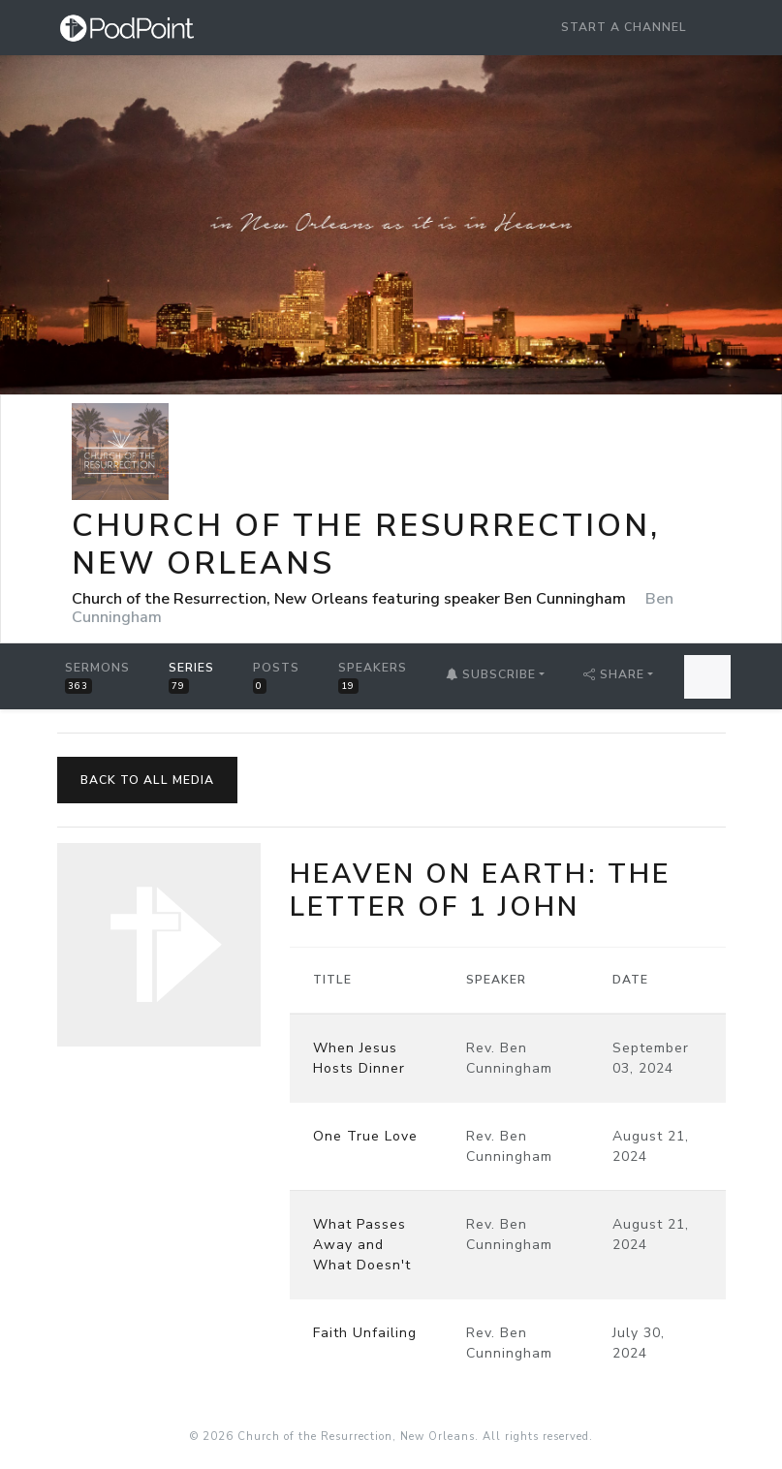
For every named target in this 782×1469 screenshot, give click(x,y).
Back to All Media (147, 780)
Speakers (372, 677)
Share (613, 674)
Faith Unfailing (365, 1333)
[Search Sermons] (707, 677)
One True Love (365, 1136)
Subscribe (491, 674)
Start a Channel (624, 27)
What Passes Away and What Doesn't (362, 1244)
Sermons (97, 677)
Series (191, 677)
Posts (276, 677)
